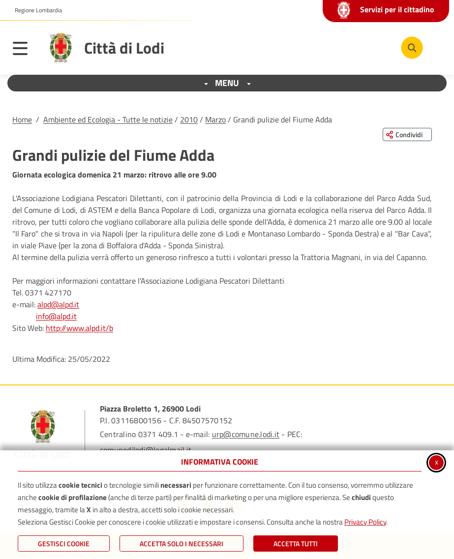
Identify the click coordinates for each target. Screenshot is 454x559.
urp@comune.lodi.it (245, 434)
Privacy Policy (365, 522)
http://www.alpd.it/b (79, 328)
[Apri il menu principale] (25, 50)
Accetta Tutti (295, 543)
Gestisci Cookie (64, 543)
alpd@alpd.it (58, 304)
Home (22, 119)
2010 (189, 119)
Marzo (215, 119)
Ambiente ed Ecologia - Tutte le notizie (108, 119)
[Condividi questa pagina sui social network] (407, 134)
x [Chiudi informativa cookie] (436, 462)
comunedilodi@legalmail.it (145, 450)
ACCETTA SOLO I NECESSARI (181, 543)
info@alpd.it (56, 316)
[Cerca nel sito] (412, 47)
